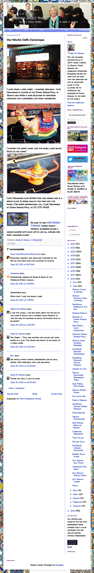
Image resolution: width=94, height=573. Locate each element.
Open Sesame (78, 412)
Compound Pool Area (79, 467)
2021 (72, 247)
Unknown (14, 273)
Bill (12, 355)
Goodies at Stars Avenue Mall (79, 319)
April (76, 494)
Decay (75, 485)
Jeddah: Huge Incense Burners (78, 343)
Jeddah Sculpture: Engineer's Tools (78, 376)
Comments (74, 234)
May (75, 490)
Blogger (59, 565)
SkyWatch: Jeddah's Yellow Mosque (77, 361)
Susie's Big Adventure (33, 30)
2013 (73, 278)
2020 (73, 251)
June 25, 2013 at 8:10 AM (22, 264)
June (75, 286)
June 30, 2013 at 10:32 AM (22, 366)
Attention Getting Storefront (78, 351)
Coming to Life (79, 368)
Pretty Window (79, 400)
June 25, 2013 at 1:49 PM (22, 300)
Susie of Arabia (17, 333)
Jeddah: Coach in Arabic (79, 290)
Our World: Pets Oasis (78, 385)
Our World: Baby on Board (77, 425)
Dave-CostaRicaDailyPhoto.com (25, 254)
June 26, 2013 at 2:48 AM (22, 324)
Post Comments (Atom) (30, 398)
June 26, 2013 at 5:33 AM (22, 346)
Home (7, 30)
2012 (72, 510)
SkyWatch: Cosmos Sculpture (77, 448)
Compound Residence (77, 432)
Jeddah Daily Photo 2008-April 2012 (54, 30)
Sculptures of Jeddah (18, 30)
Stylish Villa (78, 441)
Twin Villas (77, 437)
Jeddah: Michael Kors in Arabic (79, 298)
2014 (73, 275)
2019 (73, 255)
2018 (73, 259)
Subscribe (71, 122)
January (77, 506)
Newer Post (12, 394)
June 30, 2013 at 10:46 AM (23, 382)
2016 (73, 267)
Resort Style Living (78, 455)
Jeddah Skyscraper (78, 417)
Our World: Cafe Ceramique (78, 328)
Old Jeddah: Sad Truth (78, 461)
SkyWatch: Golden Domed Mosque (79, 406)
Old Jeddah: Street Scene (79, 474)
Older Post (56, 394)
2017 (73, 263)
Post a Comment (16, 388)
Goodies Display (79, 313)
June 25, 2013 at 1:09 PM (22, 283)
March (76, 498)
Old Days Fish (79, 396)
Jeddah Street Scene (79, 391)
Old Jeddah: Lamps (78, 480)
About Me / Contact (73, 30)
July (75, 282)
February (78, 502)
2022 (73, 244)
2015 (73, 271)
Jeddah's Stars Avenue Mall (79, 335)
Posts (72, 230)
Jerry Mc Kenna (18, 309)
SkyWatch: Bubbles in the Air (79, 307)
